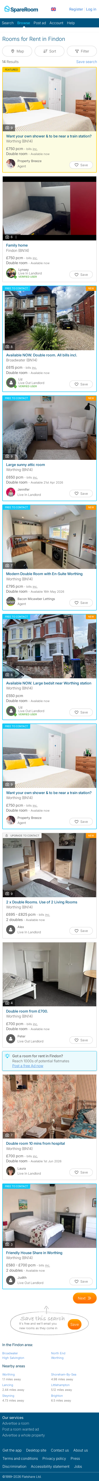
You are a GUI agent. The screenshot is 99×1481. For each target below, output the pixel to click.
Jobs (78, 1466)
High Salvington (13, 1358)
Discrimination (14, 1466)
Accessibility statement (50, 1466)
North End (58, 1353)
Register (76, 9)
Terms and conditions (20, 1458)
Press (75, 1458)
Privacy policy (54, 1458)
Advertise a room (15, 1423)
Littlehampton (60, 1385)
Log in (91, 9)
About (80, 1450)
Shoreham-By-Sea (63, 1374)
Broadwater (10, 1353)
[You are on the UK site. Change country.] (53, 9)
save (74, 1324)
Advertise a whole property (23, 1435)
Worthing (57, 1358)
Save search (86, 61)
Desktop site (36, 1450)
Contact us (60, 1450)
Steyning (8, 1395)
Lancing (7, 1385)
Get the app (12, 1450)
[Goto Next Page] (85, 1298)
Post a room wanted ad (20, 1429)
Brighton (57, 1395)
